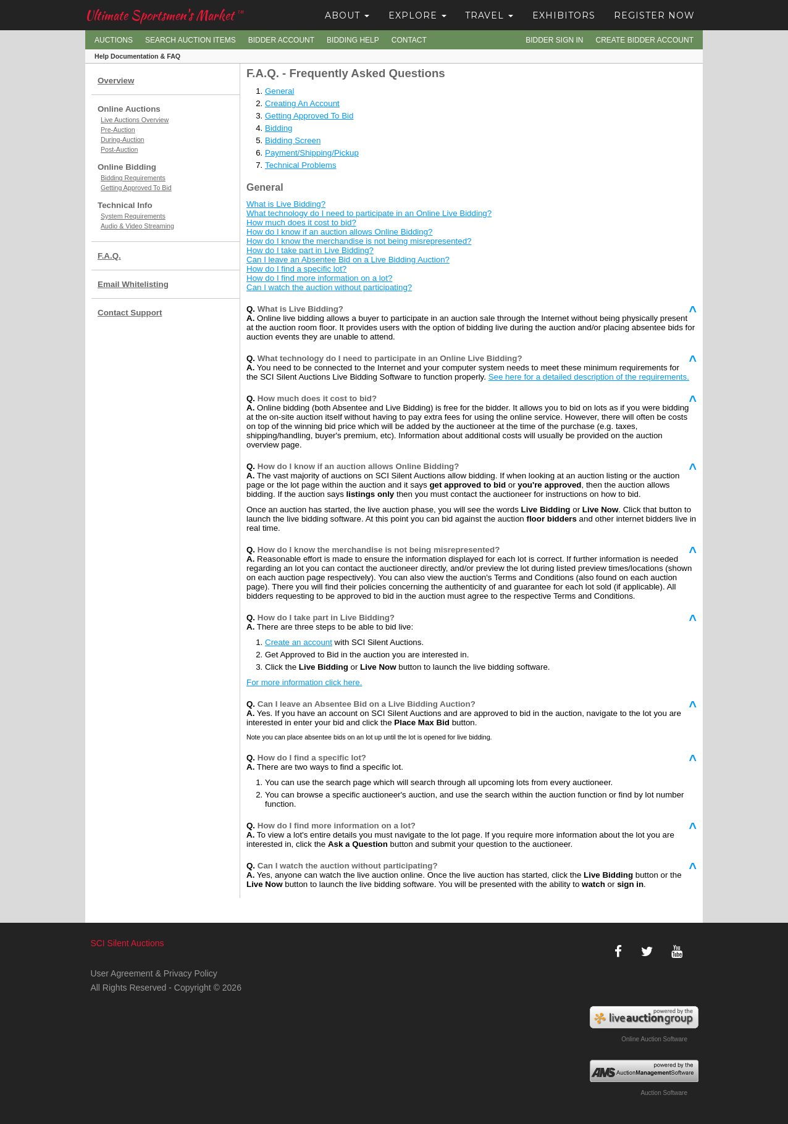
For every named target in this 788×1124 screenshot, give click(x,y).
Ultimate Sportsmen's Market (164, 15)
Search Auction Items (190, 40)
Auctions (113, 40)
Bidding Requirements (133, 177)
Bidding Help (353, 40)
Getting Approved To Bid (136, 187)
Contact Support (130, 312)
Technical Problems (301, 165)
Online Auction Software (654, 1039)
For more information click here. (304, 682)
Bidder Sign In (554, 40)
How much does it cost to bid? (301, 222)
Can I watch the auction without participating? (329, 287)
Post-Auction (119, 149)
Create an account (298, 642)
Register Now (654, 15)
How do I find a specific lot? (296, 268)
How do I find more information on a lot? (319, 278)
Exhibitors (563, 15)
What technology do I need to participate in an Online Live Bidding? (369, 213)
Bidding (278, 128)
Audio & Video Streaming (137, 226)
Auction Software (663, 1092)
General (279, 91)
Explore (417, 15)
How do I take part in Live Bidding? (310, 250)
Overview (116, 80)
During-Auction (122, 139)
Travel (489, 15)
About (347, 15)
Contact (409, 40)
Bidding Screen (293, 140)
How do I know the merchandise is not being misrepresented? (359, 241)
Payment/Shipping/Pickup (312, 152)
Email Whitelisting (133, 284)
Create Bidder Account (645, 40)
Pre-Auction (118, 129)
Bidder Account (281, 40)
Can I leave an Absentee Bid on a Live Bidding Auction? (348, 259)
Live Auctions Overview (135, 119)
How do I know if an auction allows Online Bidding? (339, 231)
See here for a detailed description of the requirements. (588, 376)
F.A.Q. (109, 255)
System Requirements (133, 216)
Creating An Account (302, 103)
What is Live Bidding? (285, 204)
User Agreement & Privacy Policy (153, 973)
